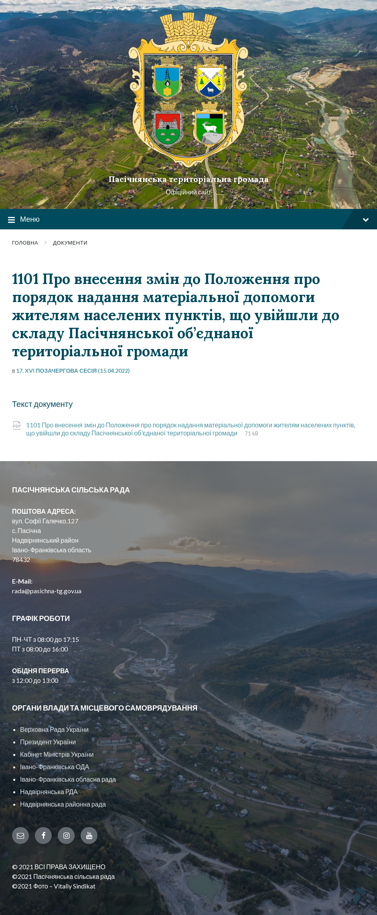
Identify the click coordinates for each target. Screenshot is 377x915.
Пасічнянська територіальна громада (189, 179)
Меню (188, 219)
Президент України (48, 741)
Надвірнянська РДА (49, 791)
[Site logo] (188, 165)
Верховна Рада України (54, 729)
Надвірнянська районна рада (63, 804)
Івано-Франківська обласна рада (68, 779)
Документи (70, 242)
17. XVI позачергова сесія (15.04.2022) (73, 370)
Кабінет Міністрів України (56, 754)
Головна (25, 242)
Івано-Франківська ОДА (54, 766)
